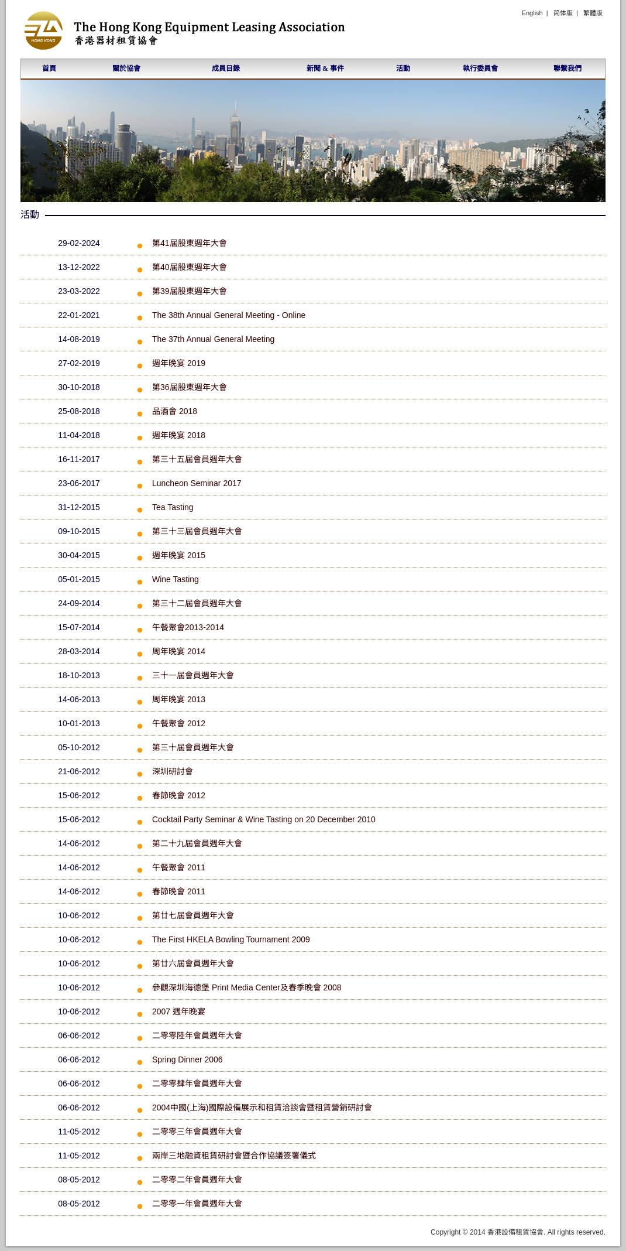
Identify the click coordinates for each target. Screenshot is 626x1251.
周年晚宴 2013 (178, 699)
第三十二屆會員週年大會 (197, 603)
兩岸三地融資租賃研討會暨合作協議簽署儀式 (234, 1155)
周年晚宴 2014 (178, 651)
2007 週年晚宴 (178, 1011)
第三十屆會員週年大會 (193, 747)
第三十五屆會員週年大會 (197, 459)
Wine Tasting (175, 579)
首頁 (49, 68)
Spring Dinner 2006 (187, 1059)
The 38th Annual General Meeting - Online (228, 315)
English (532, 12)
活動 (403, 68)
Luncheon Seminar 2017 (197, 483)
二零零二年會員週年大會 (197, 1179)
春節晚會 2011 (178, 891)
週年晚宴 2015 (178, 555)
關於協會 (126, 68)
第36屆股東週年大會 (189, 387)
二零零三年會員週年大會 (197, 1131)
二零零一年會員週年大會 (197, 1203)
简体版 (563, 12)
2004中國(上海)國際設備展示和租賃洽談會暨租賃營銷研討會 (262, 1107)
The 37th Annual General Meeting (213, 339)
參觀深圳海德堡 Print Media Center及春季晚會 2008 (247, 987)
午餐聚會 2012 (178, 723)
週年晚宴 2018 (178, 435)
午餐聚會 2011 (178, 867)
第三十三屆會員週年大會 (197, 531)
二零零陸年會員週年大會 (197, 1035)
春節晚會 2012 (178, 795)
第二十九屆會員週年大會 (197, 843)
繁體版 (593, 12)
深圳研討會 (172, 771)
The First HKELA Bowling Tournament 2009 (231, 939)
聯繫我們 (567, 68)
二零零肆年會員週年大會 (197, 1083)
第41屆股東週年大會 (189, 243)
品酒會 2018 (174, 411)
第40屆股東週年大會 (189, 267)
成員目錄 (226, 68)
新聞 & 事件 (325, 68)
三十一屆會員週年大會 (193, 675)
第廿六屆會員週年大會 (193, 963)
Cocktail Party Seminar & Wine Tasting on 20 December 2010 (264, 819)
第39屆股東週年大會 (189, 291)
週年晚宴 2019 (178, 363)
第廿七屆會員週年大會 (193, 915)
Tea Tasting (173, 507)
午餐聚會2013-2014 (188, 627)
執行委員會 (480, 68)
